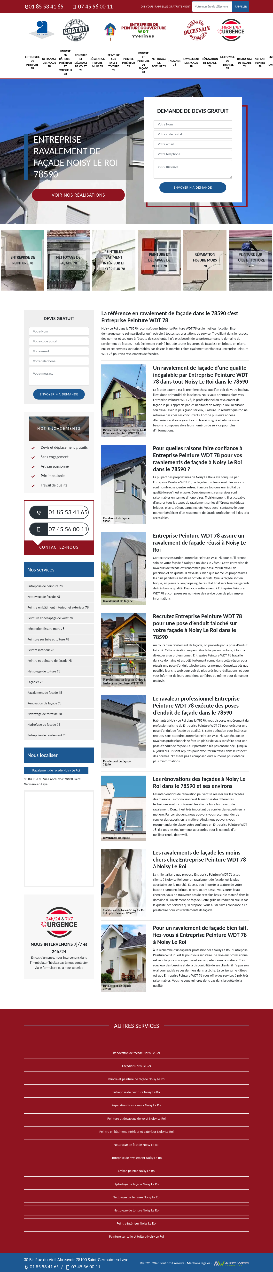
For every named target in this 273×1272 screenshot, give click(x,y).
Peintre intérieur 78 (128, 62)
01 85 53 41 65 (43, 6)
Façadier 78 (174, 62)
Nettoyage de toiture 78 (159, 62)
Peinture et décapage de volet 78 (80, 63)
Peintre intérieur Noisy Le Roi (136, 1223)
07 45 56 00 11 (92, 6)
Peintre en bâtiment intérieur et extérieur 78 (65, 63)
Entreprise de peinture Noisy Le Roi (136, 1092)
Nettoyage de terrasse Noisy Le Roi (136, 1197)
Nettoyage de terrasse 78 (227, 62)
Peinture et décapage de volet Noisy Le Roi (136, 1119)
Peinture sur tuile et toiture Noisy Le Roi (136, 1236)
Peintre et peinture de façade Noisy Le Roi (136, 1079)
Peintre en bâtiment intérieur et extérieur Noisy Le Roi (136, 1132)
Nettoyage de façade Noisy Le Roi (136, 1145)
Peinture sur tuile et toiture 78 (114, 63)
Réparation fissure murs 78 (97, 62)
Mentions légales (198, 1263)
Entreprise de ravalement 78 (47, 735)
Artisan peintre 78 (260, 62)
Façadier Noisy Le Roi (136, 1066)
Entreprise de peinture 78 (32, 62)
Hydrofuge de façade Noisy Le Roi (136, 1184)
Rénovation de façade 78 (210, 62)
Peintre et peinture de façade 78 (143, 63)
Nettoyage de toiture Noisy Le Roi (136, 1210)
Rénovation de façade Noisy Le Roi (136, 1053)
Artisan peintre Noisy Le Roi (136, 1171)
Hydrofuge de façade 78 (244, 62)
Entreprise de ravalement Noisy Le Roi (136, 1158)
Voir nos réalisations (78, 195)
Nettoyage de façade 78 (49, 62)
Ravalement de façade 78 (191, 62)
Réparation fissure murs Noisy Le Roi (137, 1105)
